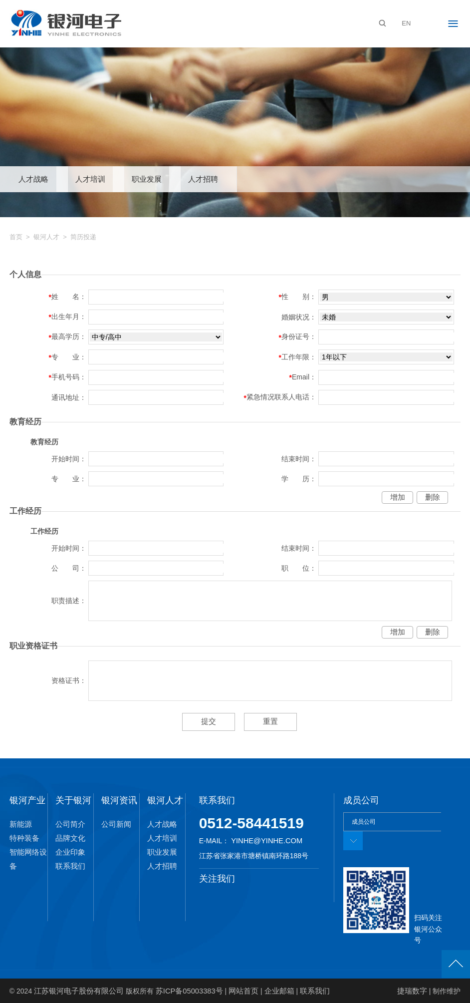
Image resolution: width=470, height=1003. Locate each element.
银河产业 (27, 800)
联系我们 (69, 866)
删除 (433, 498)
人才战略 (33, 179)
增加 (398, 498)
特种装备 (23, 838)
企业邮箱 (266, 991)
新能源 (19, 824)
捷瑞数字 (413, 991)
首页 (15, 237)
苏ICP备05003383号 (182, 991)
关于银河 (73, 800)
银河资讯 (119, 800)
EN (406, 23)
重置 (269, 721)
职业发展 (147, 179)
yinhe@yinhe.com (265, 841)
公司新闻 (115, 824)
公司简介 (69, 824)
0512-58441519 (251, 823)
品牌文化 (69, 838)
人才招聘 (203, 179)
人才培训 (90, 179)
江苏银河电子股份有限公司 (76, 991)
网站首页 (233, 991)
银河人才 (46, 237)
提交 (210, 721)
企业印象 (69, 852)
